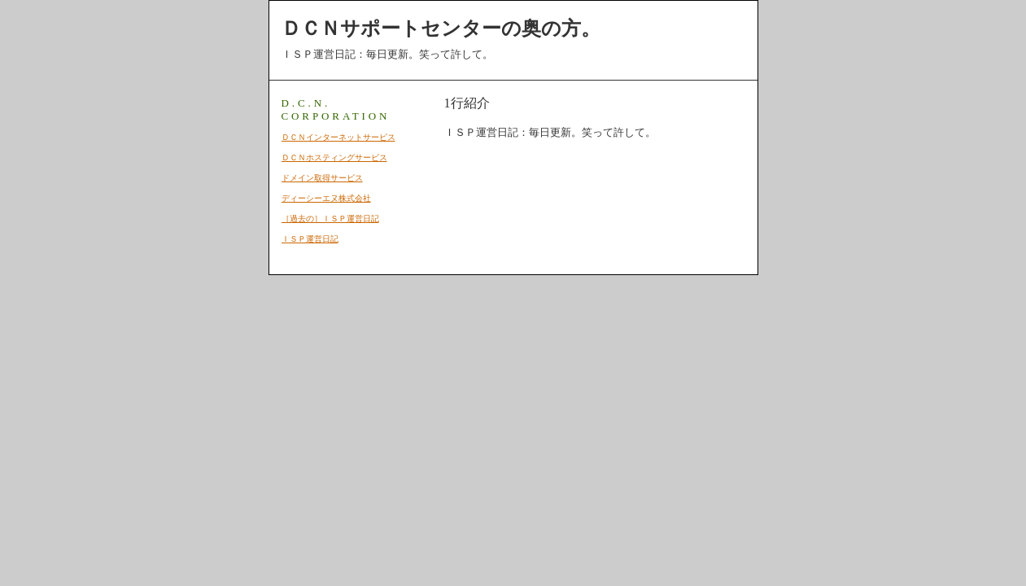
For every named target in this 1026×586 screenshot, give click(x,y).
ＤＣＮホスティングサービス (334, 157)
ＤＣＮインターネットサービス (338, 137)
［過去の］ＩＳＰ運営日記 (330, 218)
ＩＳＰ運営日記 (310, 238)
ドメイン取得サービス (322, 177)
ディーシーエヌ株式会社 (326, 198)
